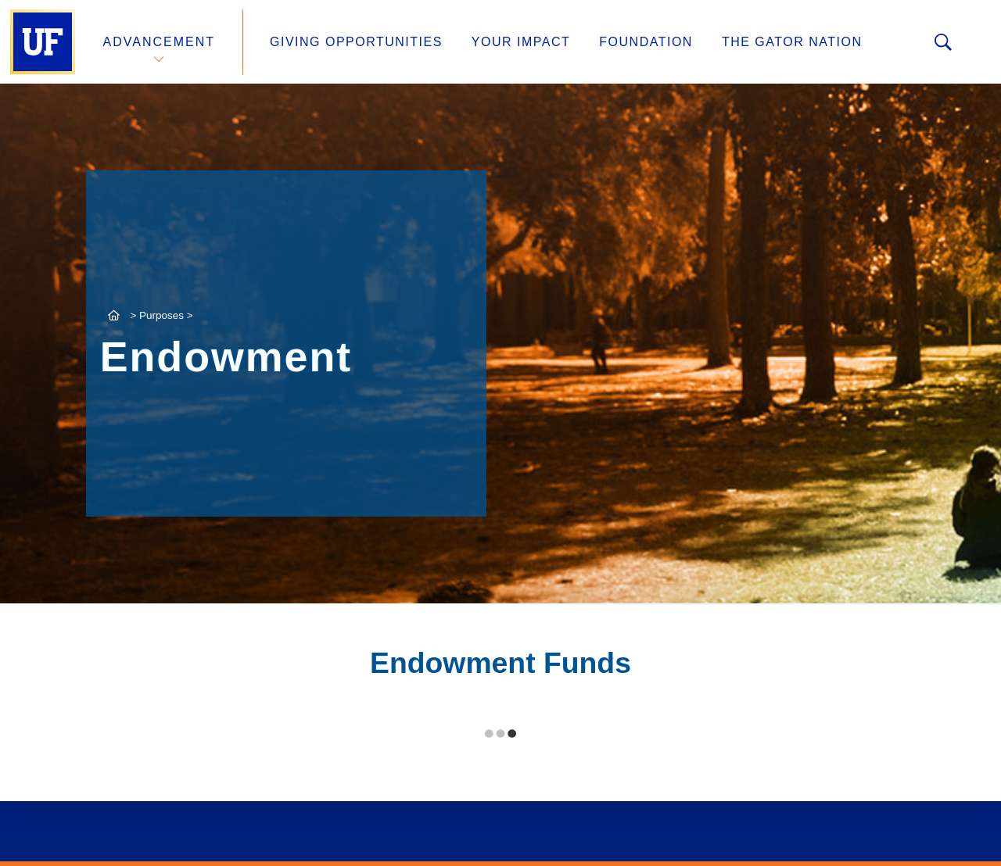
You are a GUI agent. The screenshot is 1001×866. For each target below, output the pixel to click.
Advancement (159, 41)
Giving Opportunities (356, 41)
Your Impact (521, 41)
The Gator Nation (792, 41)
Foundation (646, 41)
